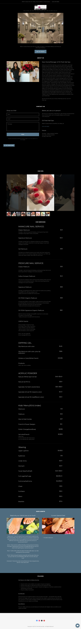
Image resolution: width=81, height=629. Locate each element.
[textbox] (23, 114)
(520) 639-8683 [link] (55, 1)
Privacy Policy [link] (30, 138)
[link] (40, 7)
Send (22, 134)
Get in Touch (40, 51)
